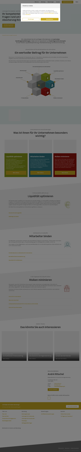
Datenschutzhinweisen (49, 13)
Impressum (28, 14)
